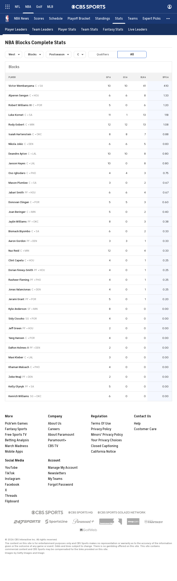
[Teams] (132, 18)
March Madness (16, 446)
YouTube (11, 468)
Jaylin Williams (17, 221)
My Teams (55, 479)
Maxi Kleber (15, 357)
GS (125, 77)
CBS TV (53, 446)
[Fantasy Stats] (113, 29)
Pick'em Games (16, 423)
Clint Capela (16, 260)
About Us (54, 423)
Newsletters (57, 473)
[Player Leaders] (16, 29)
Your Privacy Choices (106, 440)
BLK (143, 77)
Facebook (12, 485)
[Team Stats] (89, 29)
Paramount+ (57, 440)
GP (108, 77)
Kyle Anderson (17, 309)
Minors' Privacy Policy (107, 435)
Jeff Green (15, 328)
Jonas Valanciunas (19, 289)
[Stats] (118, 18)
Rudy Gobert (16, 124)
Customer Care (145, 429)
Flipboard (12, 501)
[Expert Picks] (151, 18)
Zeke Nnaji (14, 377)
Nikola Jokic (15, 144)
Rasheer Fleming (18, 280)
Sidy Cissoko (16, 318)
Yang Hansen (16, 338)
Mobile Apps (14, 452)
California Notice (103, 452)
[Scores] (39, 18)
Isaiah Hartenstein (19, 134)
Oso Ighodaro (16, 173)
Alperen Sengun (18, 95)
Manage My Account (63, 468)
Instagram (12, 479)
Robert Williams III (20, 105)
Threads (11, 496)
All (132, 54)
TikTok (9, 473)
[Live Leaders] (138, 29)
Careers (54, 429)
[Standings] (102, 18)
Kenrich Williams (18, 396)
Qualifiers (103, 54)
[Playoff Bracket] (79, 18)
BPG (166, 77)
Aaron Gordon (17, 241)
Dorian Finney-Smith (20, 270)
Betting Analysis (17, 440)
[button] (168, 18)
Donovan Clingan (18, 202)
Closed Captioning (104, 446)
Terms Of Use (101, 423)
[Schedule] (56, 18)
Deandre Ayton (17, 153)
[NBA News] (21, 18)
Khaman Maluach (18, 367)
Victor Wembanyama (21, 86)
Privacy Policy (101, 429)
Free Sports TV (16, 435)
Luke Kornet (16, 115)
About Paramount (61, 435)
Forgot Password (60, 485)
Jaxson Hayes (16, 163)
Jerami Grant (16, 299)
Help (137, 423)
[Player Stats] (67, 29)
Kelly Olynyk (16, 386)
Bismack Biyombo (19, 231)
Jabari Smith (16, 192)
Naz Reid (13, 250)
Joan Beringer (17, 212)
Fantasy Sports (16, 429)
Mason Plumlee (18, 183)
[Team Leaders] (43, 29)
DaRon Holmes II (18, 347)
